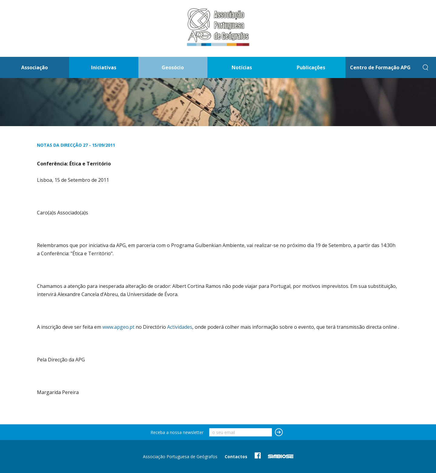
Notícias (242, 67)
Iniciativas (103, 67)
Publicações (311, 67)
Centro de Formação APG (380, 67)
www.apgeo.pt (118, 327)
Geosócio (173, 67)
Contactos (236, 456)
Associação (34, 67)
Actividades (179, 327)
